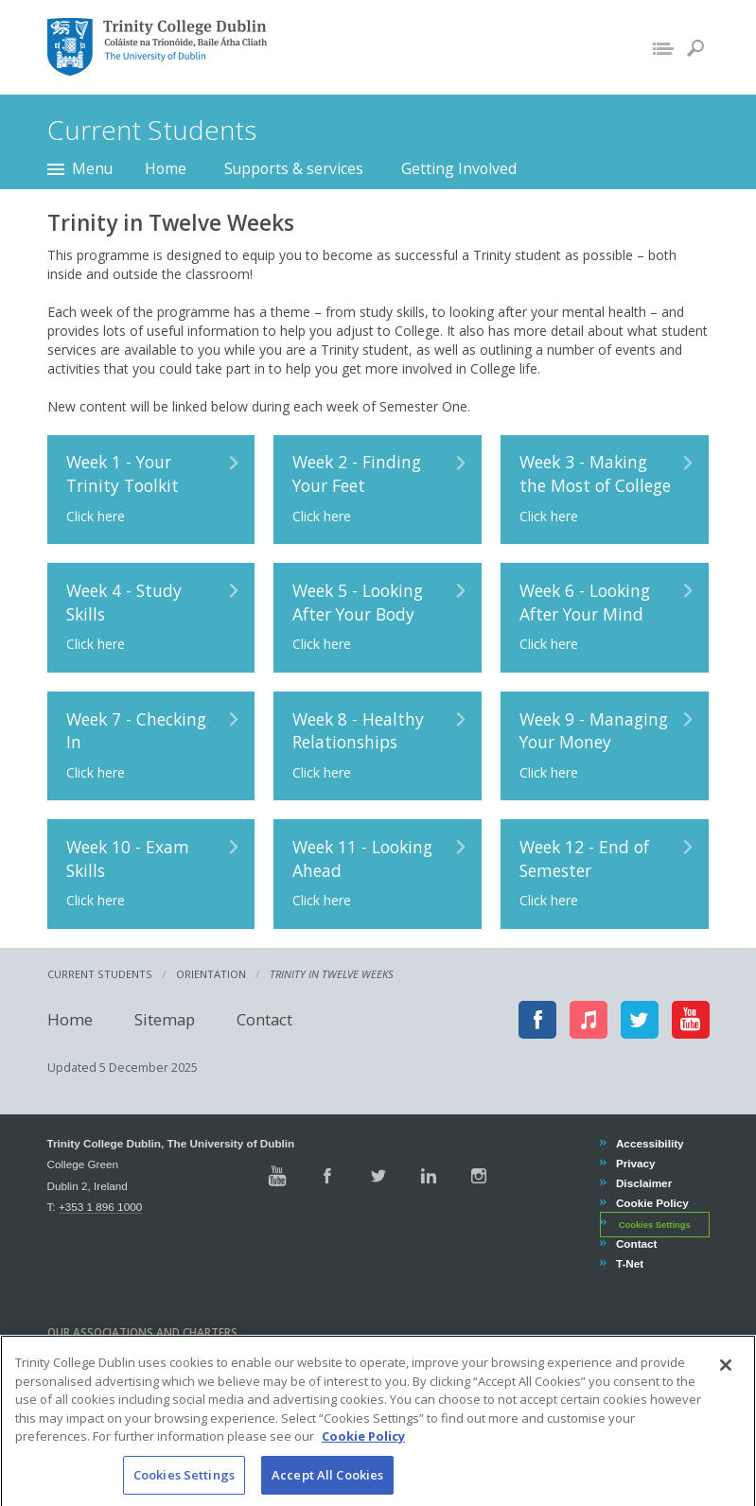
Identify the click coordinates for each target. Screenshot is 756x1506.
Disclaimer (643, 1183)
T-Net (629, 1263)
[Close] (726, 1383)
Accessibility (649, 1143)
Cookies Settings (655, 1224)
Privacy (635, 1163)
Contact (264, 1019)
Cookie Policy (652, 1203)
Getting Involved (459, 168)
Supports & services (293, 168)
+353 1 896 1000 (100, 1206)
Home (165, 168)
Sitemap (164, 1019)
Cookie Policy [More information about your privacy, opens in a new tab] (363, 1453)
